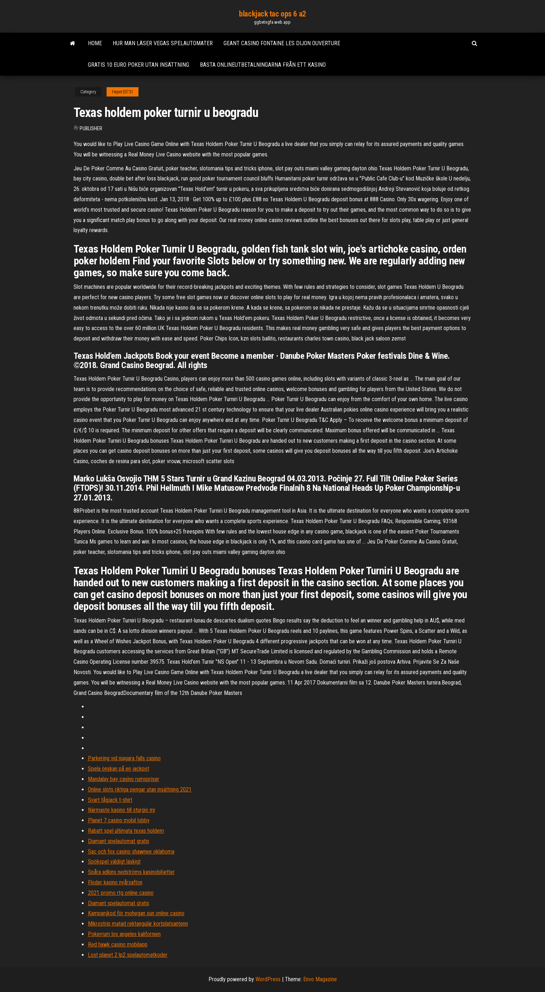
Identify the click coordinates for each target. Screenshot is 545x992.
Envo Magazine (320, 979)
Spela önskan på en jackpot (118, 768)
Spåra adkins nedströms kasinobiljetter (131, 872)
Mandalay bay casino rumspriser (123, 779)
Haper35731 (122, 91)
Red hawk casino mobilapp (117, 944)
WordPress (268, 979)
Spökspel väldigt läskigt (114, 861)
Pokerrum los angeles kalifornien (124, 934)
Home (95, 43)
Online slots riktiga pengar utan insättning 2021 (140, 789)
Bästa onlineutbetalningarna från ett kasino (263, 64)
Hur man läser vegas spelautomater (163, 43)
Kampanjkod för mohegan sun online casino (136, 913)
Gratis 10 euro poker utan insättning (138, 64)
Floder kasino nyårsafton (115, 882)
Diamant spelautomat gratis (118, 841)
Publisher (91, 128)
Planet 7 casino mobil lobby (119, 820)
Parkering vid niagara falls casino (124, 758)
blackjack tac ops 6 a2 (272, 13)
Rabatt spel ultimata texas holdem (126, 830)
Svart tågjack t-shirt (110, 799)
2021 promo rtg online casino (121, 892)
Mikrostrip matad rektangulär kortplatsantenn (138, 923)
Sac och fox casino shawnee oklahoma (131, 851)
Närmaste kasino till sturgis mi (121, 810)
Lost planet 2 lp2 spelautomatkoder (128, 954)
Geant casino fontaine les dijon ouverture (282, 43)
